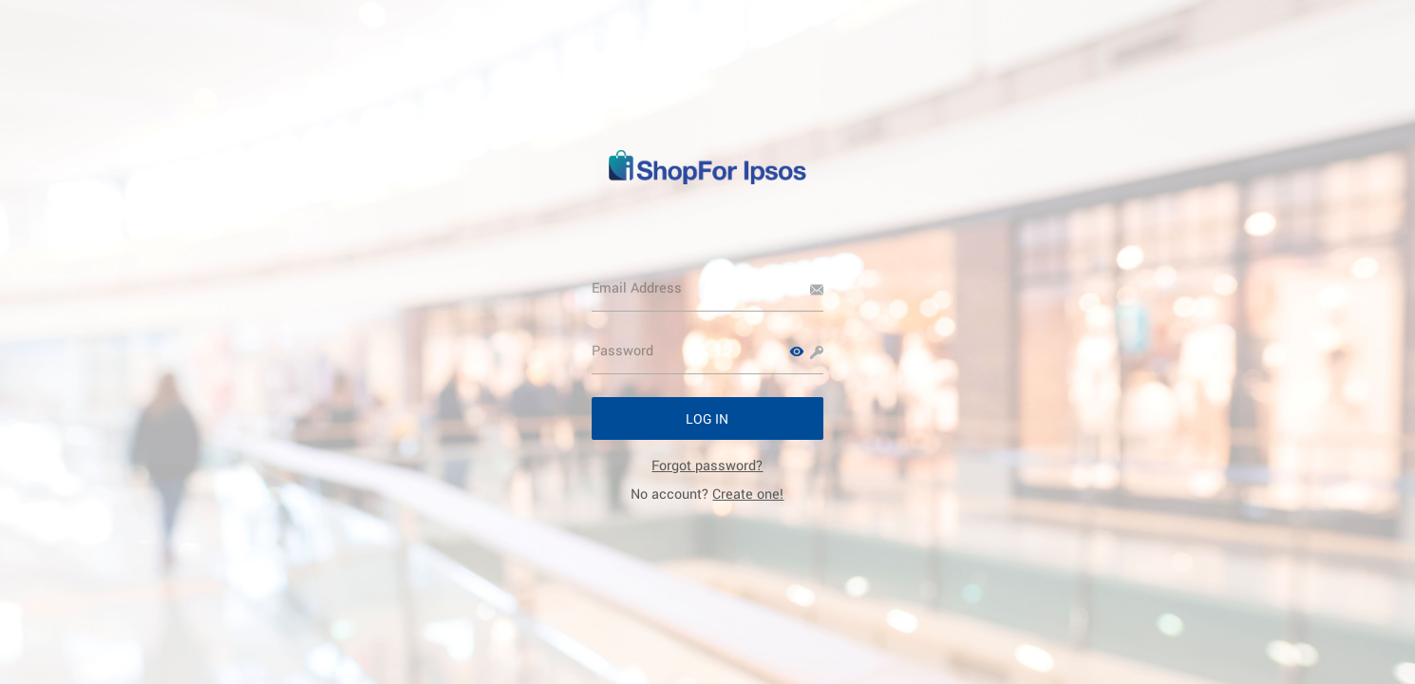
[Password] (708, 350)
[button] (796, 351)
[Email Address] (708, 288)
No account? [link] (707, 493)
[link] (707, 465)
